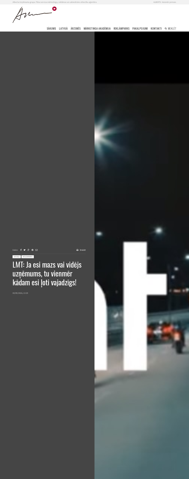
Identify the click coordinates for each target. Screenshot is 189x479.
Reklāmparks (27, 257)
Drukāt (83, 250)
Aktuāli (16, 257)
